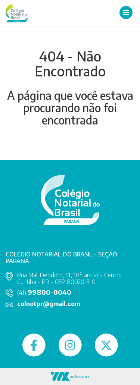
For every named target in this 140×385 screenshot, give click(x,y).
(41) (44, 292)
